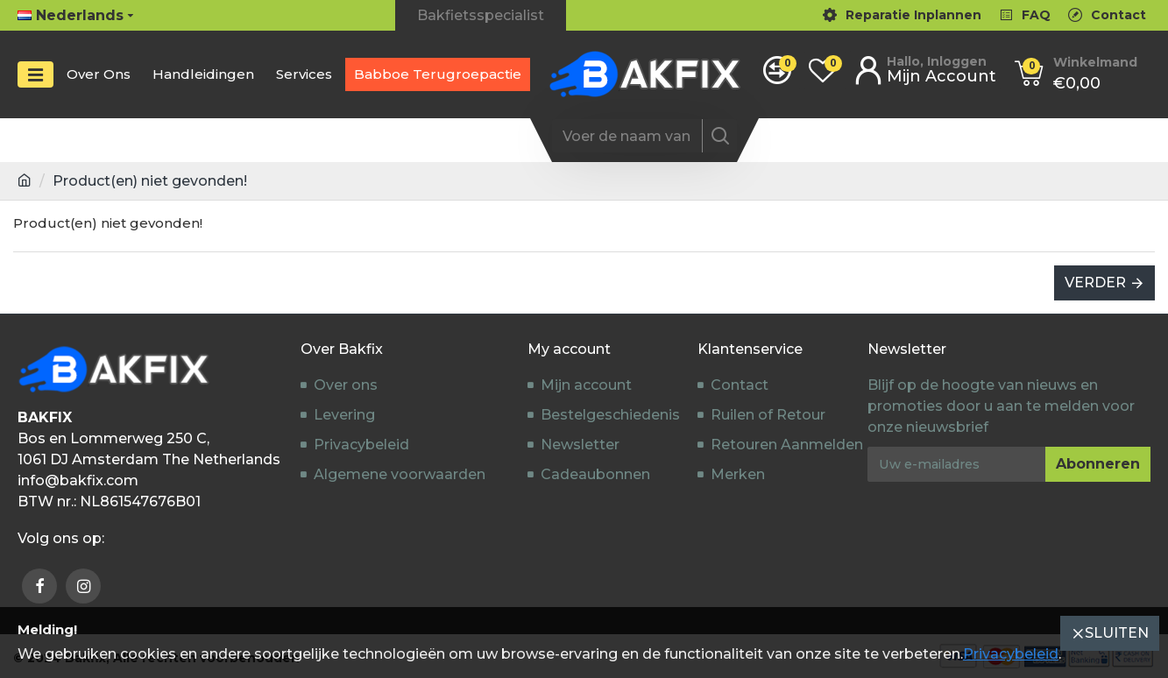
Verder (1095, 282)
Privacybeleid (1010, 654)
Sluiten (1117, 633)
